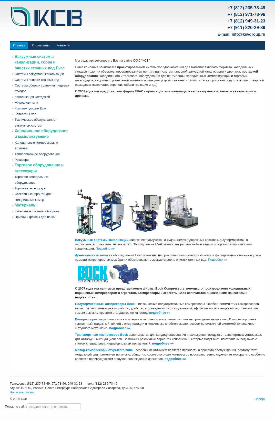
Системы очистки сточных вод (37, 80)
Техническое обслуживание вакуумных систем (35, 122)
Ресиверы (22, 160)
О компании (41, 45)
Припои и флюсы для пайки (35, 217)
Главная (19, 45)
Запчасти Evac (25, 114)
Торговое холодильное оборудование (31, 179)
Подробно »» (105, 248)
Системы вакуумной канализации (39, 74)
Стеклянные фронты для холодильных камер (33, 196)
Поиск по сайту (16, 406)
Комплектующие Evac (31, 108)
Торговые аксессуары (30, 188)
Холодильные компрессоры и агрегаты (36, 145)
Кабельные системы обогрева (37, 211)
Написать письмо (22, 392)
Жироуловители (26, 102)
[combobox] (54, 406)
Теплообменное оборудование (37, 154)
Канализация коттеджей (32, 97)
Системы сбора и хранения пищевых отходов (42, 88)
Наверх (260, 399)
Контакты (63, 45)
